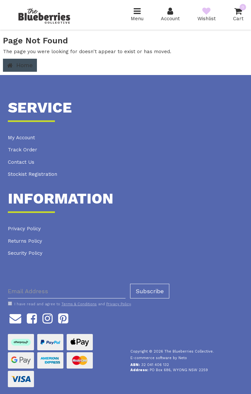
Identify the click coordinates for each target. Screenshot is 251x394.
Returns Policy (25, 241)
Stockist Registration (32, 174)
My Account (21, 138)
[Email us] (15, 317)
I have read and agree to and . (70, 304)
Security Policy (25, 253)
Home (20, 65)
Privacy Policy (24, 229)
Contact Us (21, 162)
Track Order (22, 150)
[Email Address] (67, 291)
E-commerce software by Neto (158, 358)
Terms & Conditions (79, 304)
